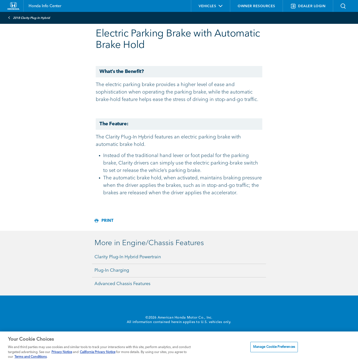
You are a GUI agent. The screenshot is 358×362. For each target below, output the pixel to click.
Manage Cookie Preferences (274, 347)
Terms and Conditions (30, 357)
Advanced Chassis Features (122, 284)
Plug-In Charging (111, 270)
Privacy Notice (61, 352)
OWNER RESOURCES (256, 6)
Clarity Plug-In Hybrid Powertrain (127, 257)
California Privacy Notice (97, 352)
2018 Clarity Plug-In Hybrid (29, 17)
